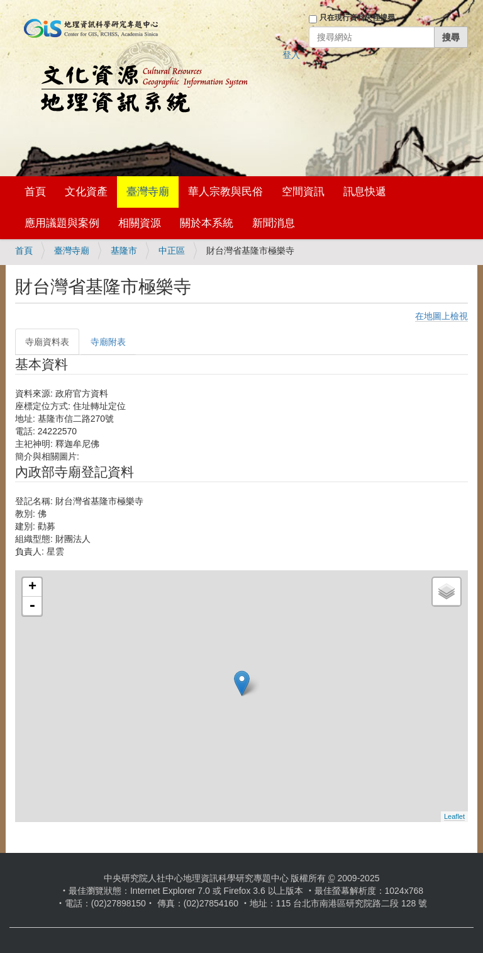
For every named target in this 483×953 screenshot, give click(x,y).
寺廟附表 (108, 342)
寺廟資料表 (47, 342)
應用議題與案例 (62, 223)
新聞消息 (273, 223)
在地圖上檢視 (441, 316)
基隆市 (124, 250)
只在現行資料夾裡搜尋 (357, 17)
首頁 (35, 192)
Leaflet (454, 816)
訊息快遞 (364, 192)
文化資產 (86, 192)
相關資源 (139, 223)
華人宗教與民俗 (225, 192)
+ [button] (32, 587)
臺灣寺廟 (147, 192)
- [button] (32, 606)
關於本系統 (206, 223)
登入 (291, 55)
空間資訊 (303, 192)
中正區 (171, 250)
